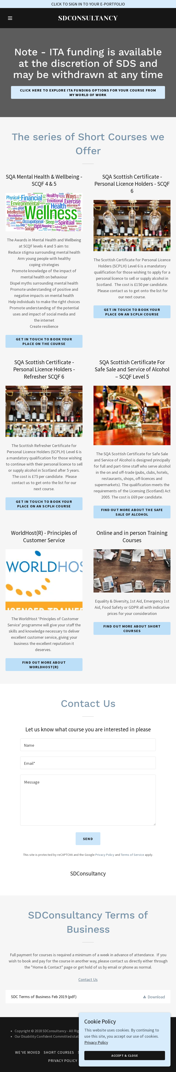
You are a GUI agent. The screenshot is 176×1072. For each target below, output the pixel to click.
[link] (88, 19)
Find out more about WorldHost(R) (44, 664)
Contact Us (88, 979)
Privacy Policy (96, 1066)
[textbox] (88, 744)
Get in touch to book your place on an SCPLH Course (132, 311)
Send (88, 838)
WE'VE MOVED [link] (27, 1052)
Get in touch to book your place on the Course (44, 341)
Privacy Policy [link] (104, 855)
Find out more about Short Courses (132, 628)
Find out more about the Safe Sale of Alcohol (132, 512)
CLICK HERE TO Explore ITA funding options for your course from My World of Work (88, 92)
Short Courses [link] (59, 1052)
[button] (18, 18)
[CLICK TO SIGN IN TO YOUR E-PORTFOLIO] (88, 4)
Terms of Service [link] (132, 855)
